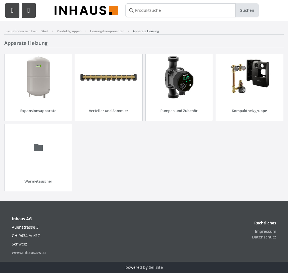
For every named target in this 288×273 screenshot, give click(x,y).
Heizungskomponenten (107, 31)
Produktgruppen (69, 31)
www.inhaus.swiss (29, 252)
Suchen (247, 10)
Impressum (265, 231)
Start (44, 31)
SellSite (156, 267)
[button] (12, 10)
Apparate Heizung (146, 31)
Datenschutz (264, 237)
